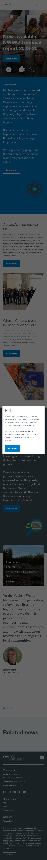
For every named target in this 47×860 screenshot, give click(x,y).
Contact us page (11, 437)
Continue (12, 448)
